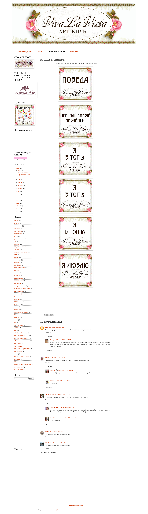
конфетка (17, 262)
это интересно (18, 369)
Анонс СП (17, 228)
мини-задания (18, 291)
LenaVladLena (49, 394)
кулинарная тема (19, 267)
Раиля (47, 357)
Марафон (17, 275)
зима (15, 254)
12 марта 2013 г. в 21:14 (63, 340)
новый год (17, 304)
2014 (18, 209)
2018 (18, 197)
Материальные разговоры (22, 288)
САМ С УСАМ (18, 325)
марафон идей (18, 278)
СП (15, 330)
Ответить (48, 332)
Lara (46, 327)
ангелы (16, 223)
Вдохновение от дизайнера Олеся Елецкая (24, 174)
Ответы (49, 336)
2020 (18, 191)
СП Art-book (18, 351)
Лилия (47, 431)
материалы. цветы (20, 286)
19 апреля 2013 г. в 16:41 (65, 370)
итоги (16, 257)
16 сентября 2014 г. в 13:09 (68, 418)
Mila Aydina (48, 443)
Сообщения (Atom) (54, 510)
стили (16, 354)
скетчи (16, 328)
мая (19, 179)
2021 (18, 168)
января (20, 188)
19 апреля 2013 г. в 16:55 (62, 381)
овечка (16, 307)
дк (15, 241)
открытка (17, 309)
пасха (16, 320)
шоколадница (18, 367)
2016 (18, 203)
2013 (18, 211)
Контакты (40, 51)
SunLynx (53, 340)
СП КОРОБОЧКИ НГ (20, 346)
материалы (17, 283)
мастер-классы (19, 281)
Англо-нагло (18, 226)
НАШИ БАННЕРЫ (57, 51)
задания (16, 249)
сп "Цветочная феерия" (21, 338)
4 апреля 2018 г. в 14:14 (60, 443)
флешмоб (17, 359)
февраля (21, 185)
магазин (16, 270)
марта (20, 182)
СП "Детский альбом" (20, 333)
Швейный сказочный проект (22, 364)
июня (20, 170)
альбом (16, 220)
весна (16, 236)
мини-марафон (19, 294)
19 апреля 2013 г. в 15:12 (57, 357)
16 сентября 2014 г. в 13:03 (63, 394)
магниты (17, 273)
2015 (18, 206)
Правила (74, 51)
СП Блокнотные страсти (21, 341)
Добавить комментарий (48, 452)
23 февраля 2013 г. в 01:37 (57, 327)
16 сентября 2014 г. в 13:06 (66, 407)
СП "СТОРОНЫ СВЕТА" (21, 335)
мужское (17, 299)
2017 (18, 200)
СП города (17, 343)
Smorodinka (54, 407)
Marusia (52, 370)
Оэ (15, 314)
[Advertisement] (22, 413)
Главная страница (24, 51)
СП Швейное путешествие (22, 348)
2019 (18, 194)
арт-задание (18, 231)
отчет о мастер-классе (21, 312)
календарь (17, 260)
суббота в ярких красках (21, 356)
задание (16, 244)
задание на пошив (20, 247)
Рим (15, 322)
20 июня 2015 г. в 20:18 (57, 431)
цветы (16, 362)
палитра (16, 317)
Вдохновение (18, 233)
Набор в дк (17, 301)
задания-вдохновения (21, 252)
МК (15, 296)
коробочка (17, 265)
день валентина (19, 239)
